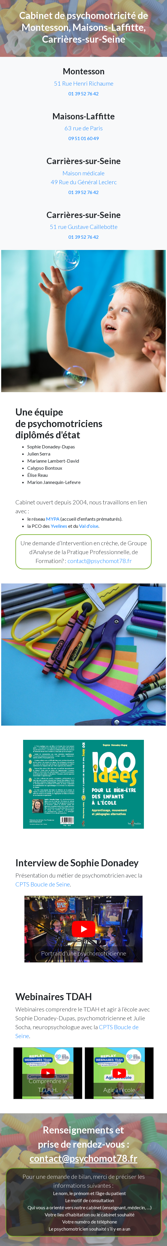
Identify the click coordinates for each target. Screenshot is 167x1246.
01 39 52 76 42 (83, 93)
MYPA (53, 519)
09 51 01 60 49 (83, 138)
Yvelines (59, 526)
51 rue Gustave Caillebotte (84, 226)
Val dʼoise (88, 526)
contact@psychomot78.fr (100, 560)
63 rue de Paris (84, 128)
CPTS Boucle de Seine (42, 884)
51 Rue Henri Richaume (83, 83)
